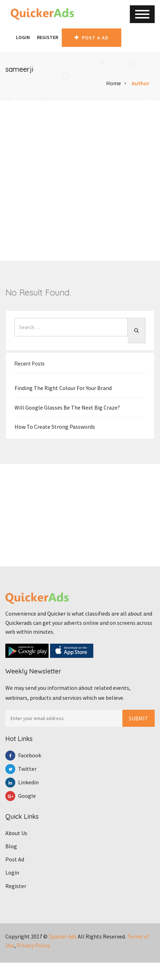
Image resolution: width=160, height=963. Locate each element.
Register (47, 37)
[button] (8, 37)
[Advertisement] (80, 181)
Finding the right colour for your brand (63, 388)
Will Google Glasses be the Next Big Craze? (67, 407)
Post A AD (92, 37)
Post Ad (14, 859)
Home (113, 83)
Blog (11, 846)
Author (140, 83)
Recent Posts (30, 364)
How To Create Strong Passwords (55, 426)
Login (23, 37)
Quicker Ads (63, 936)
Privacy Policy (33, 945)
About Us (16, 833)
